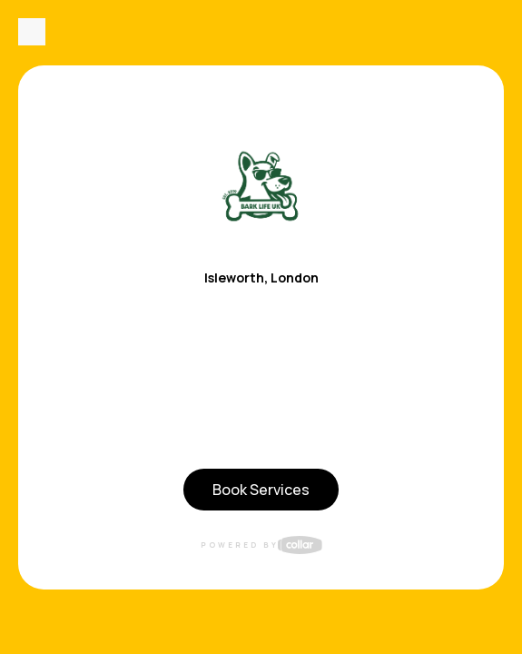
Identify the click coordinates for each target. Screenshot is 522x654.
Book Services (261, 490)
